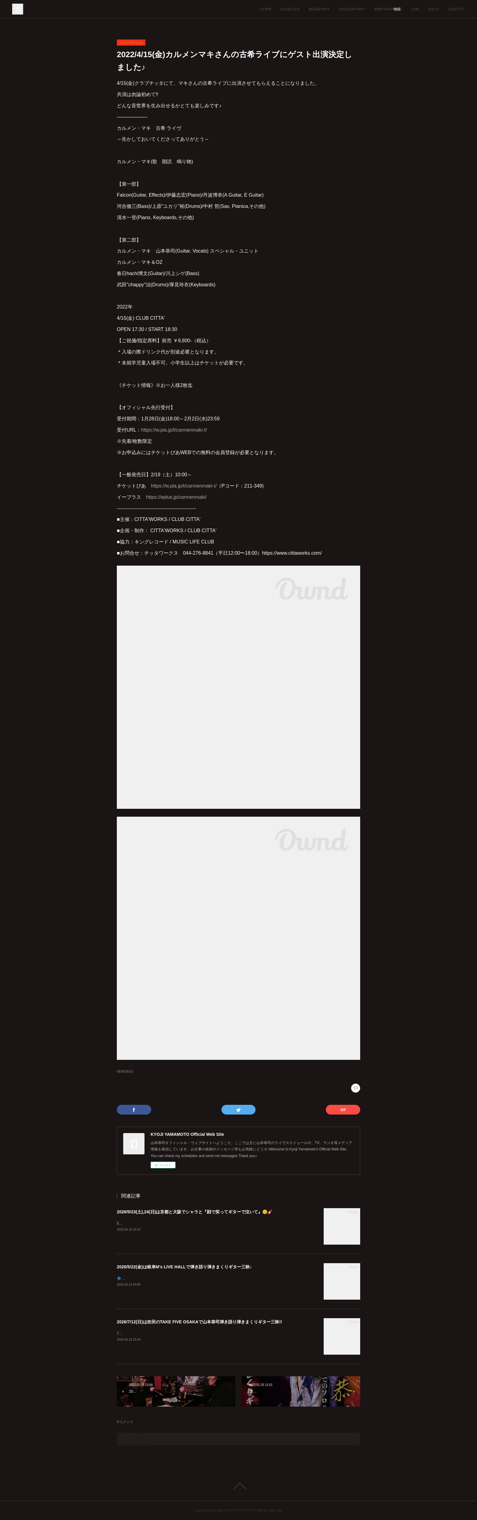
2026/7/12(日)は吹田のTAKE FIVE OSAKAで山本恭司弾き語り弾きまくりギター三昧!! (199, 1321)
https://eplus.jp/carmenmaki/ (176, 497)
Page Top (238, 1486)
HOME (265, 9)
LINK (415, 9)
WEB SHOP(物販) (388, 9)
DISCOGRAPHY (352, 9)
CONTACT (456, 9)
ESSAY (433, 9)
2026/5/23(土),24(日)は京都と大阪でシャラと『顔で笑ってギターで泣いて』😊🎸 (195, 1211)
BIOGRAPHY (319, 9)
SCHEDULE (290, 9)
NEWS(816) (125, 1071)
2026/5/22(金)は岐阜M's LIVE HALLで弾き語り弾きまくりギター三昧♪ (184, 1266)
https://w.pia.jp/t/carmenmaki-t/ (174, 430)
